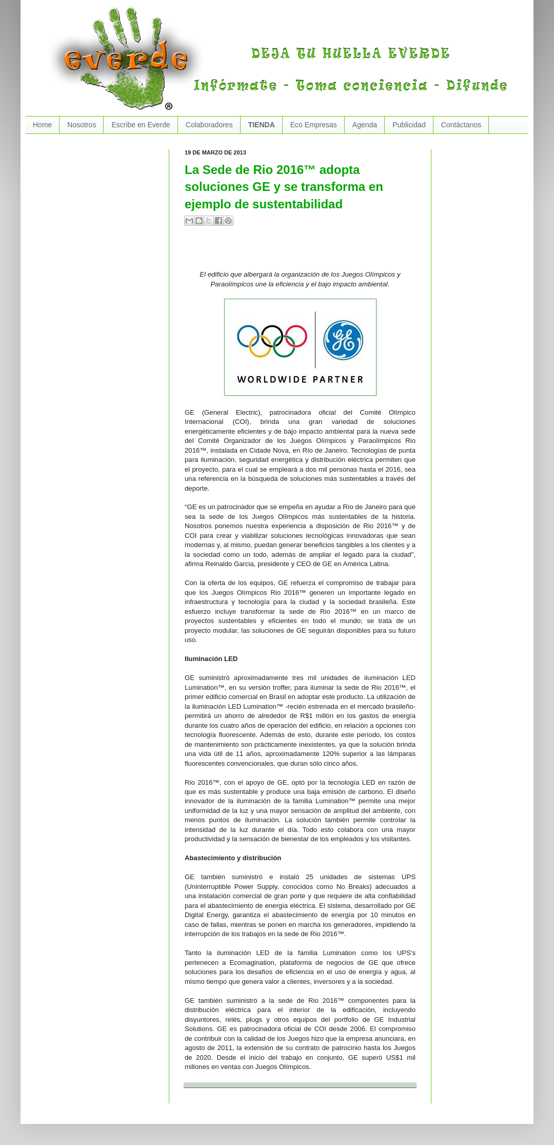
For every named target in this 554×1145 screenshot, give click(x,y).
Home (42, 125)
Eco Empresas (313, 125)
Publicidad (409, 125)
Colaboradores (209, 125)
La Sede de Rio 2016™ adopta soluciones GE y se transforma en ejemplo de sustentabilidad (284, 187)
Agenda (364, 125)
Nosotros (81, 125)
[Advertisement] (305, 252)
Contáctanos (461, 125)
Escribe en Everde (140, 125)
